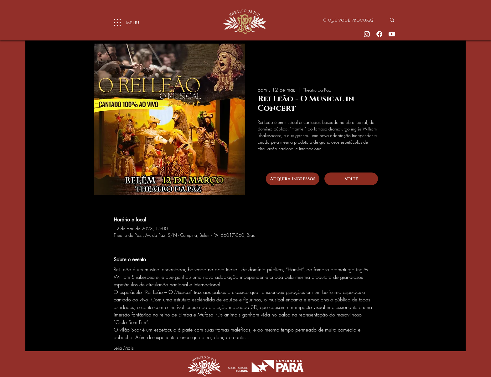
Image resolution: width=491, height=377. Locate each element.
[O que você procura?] (350, 20)
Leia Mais (124, 348)
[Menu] (123, 22)
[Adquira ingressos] (292, 179)
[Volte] (351, 179)
